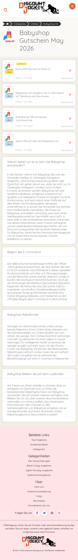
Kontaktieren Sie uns (39, 505)
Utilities (34, 23)
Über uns (39, 486)
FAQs (39, 496)
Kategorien (39, 449)
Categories (20, 23)
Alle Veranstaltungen (39, 461)
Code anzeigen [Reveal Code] (70, 70)
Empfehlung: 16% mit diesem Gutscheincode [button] (31, 118)
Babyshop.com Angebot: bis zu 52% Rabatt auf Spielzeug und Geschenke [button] (40, 94)
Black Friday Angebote (39, 465)
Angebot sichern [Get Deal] (70, 94)
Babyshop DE (51, 23)
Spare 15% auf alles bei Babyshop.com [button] (37, 141)
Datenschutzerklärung (39, 491)
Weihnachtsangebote (39, 475)
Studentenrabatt (39, 444)
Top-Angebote (39, 439)
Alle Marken (39, 500)
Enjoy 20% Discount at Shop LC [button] (33, 68)
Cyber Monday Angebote (39, 470)
